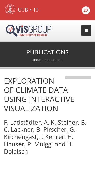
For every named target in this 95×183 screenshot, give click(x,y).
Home (37, 60)
